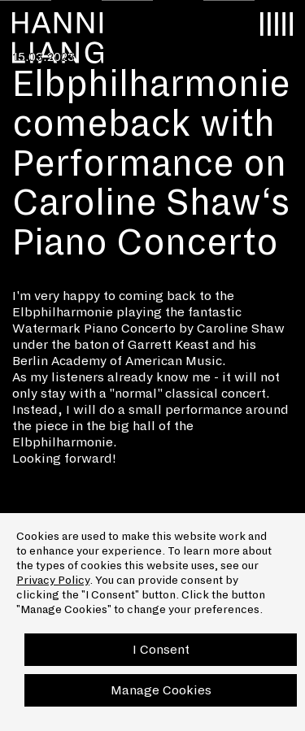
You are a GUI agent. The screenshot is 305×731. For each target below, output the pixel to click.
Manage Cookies (161, 690)
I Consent (161, 649)
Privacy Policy (52, 580)
